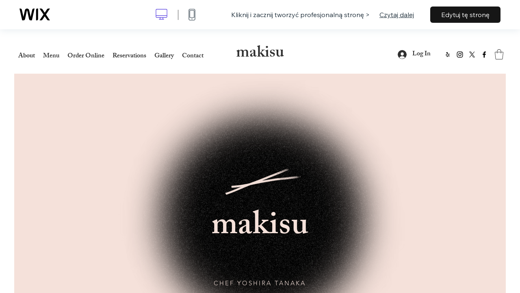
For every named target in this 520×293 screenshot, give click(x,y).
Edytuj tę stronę (465, 15)
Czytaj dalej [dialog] (396, 15)
